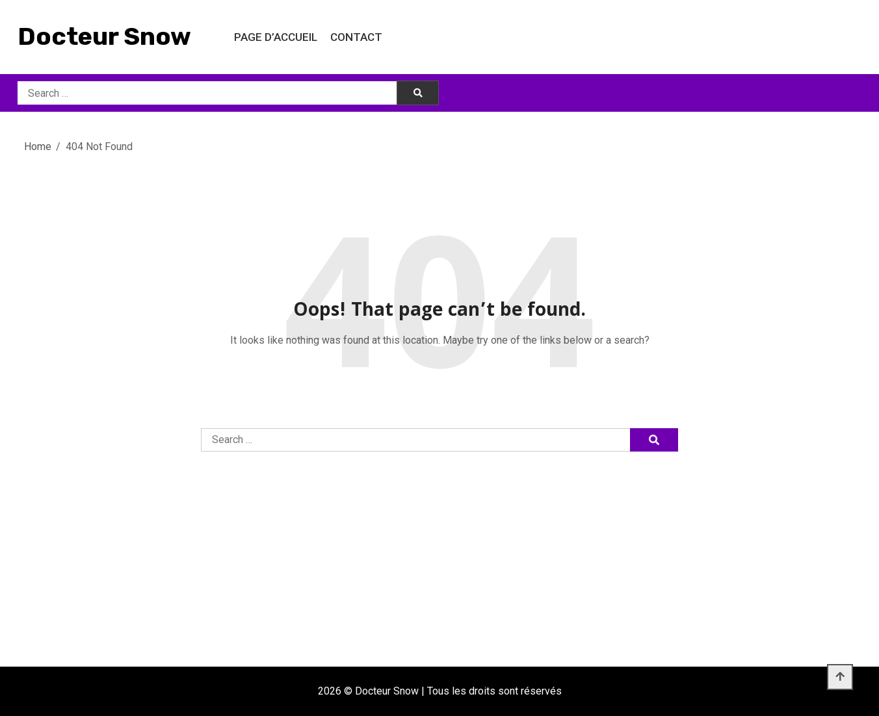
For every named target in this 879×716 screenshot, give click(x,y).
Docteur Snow (104, 36)
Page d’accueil (275, 37)
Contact (356, 37)
